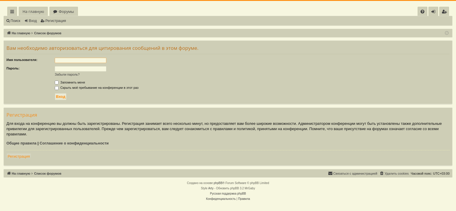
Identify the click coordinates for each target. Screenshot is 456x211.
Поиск (15, 21)
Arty (211, 188)
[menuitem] (422, 11)
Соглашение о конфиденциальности (74, 143)
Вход (33, 21)
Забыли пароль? (67, 74)
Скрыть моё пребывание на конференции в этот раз (97, 87)
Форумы (66, 11)
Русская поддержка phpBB (228, 193)
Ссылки (13, 12)
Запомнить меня (70, 82)
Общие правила (21, 143)
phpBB (218, 183)
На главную (33, 11)
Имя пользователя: (21, 60)
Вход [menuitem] (434, 12)
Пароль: (13, 68)
